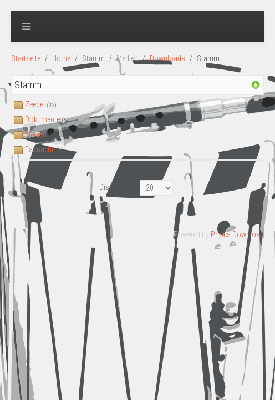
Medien (36, 134)
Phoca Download (237, 234)
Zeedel (35, 104)
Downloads (167, 58)
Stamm (93, 58)
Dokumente (42, 119)
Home (61, 58)
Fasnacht (39, 149)
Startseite (25, 58)
